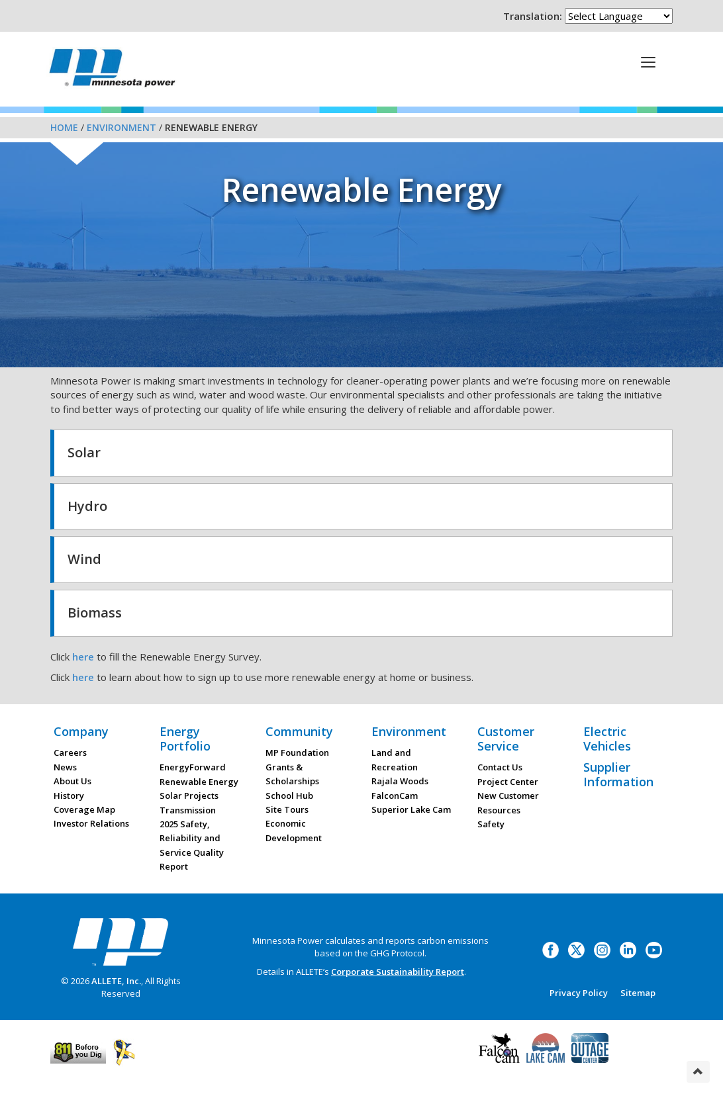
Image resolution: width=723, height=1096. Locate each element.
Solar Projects (189, 795)
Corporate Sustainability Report (397, 972)
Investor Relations (91, 823)
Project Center (507, 782)
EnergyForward (193, 767)
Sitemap (637, 993)
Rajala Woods (399, 781)
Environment (121, 127)
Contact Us (499, 767)
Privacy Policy (579, 993)
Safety (491, 824)
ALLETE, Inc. (116, 981)
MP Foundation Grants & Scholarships (297, 767)
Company (81, 731)
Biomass (95, 612)
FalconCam (394, 795)
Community (299, 731)
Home (64, 127)
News (65, 767)
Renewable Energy (199, 782)
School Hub (289, 795)
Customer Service (505, 738)
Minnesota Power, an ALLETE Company (112, 71)
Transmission (188, 810)
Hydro (87, 506)
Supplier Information (618, 774)
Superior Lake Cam (411, 809)
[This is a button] (648, 61)
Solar (84, 452)
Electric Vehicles (607, 738)
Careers (70, 752)
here (83, 656)
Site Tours (287, 809)
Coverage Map (84, 809)
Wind (84, 559)
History (69, 795)
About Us (72, 781)
